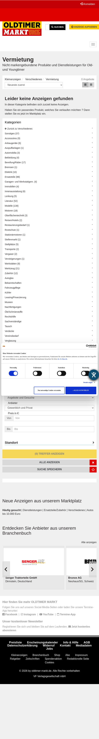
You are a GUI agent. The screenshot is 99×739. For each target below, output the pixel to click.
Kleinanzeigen (13, 79)
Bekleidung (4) (12, 157)
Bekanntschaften (13, 283)
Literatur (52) (11, 201)
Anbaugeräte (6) (13, 143)
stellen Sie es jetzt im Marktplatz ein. (25, 113)
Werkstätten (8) (12, 263)
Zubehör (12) (11, 273)
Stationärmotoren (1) (15, 234)
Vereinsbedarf (12, 336)
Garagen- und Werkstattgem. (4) (21, 181)
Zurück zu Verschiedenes (18, 128)
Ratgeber (15, 658)
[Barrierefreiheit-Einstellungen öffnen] (93, 375)
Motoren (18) (11, 210)
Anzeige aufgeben (84, 27)
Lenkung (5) (11, 196)
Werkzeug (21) (12, 268)
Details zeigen (87, 382)
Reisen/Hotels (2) (13, 220)
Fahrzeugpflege (12, 287)
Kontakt (65, 645)
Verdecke (9, 331)
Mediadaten (84, 645)
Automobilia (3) (12, 152)
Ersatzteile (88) (12, 177)
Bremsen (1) (11, 167)
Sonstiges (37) (12, 133)
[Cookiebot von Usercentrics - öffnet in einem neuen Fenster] (82, 346)
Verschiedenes (33, 79)
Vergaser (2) (11, 254)
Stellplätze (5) (12, 244)
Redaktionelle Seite (78, 658)
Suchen (57, 27)
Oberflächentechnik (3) (16, 215)
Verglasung (10, 340)
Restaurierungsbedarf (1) (17, 225)
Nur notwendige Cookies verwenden (49, 390)
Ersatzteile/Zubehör (55, 510)
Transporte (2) (12, 249)
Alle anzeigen (89, 542)
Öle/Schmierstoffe (14, 312)
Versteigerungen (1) (14, 259)
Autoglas (9, 278)
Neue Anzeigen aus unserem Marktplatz (42, 500)
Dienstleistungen (32, 510)
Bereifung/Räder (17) (15, 162)
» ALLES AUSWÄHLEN (81, 390)
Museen (9, 302)
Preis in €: (13, 413)
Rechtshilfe (10, 316)
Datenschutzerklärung (22, 645)
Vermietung (52, 79)
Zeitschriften (33, 658)
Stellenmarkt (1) (13, 239)
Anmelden (87, 4)
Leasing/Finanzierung (15, 297)
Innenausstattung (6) (15, 191)
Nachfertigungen (13, 307)
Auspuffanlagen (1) (14, 148)
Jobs (49, 648)
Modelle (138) (12, 206)
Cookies (49, 662)
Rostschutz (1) (12, 230)
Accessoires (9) (12, 138)
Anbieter (13, 403)
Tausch (8, 326)
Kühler (8, 292)
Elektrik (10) (11, 172)
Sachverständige (13, 321)
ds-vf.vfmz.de (62, 359)
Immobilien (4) (12, 186)
